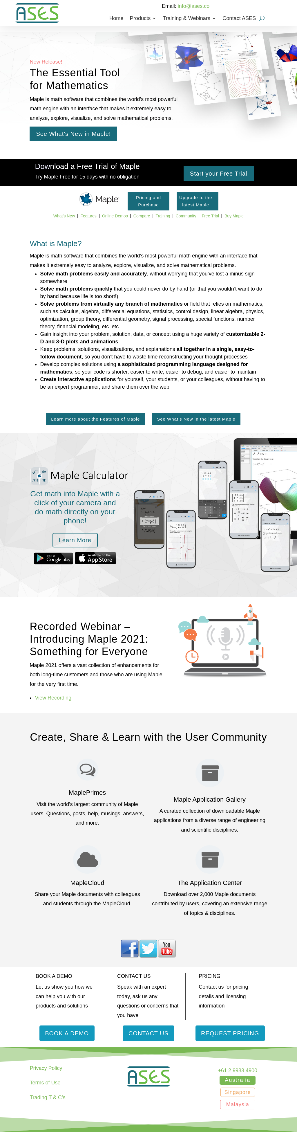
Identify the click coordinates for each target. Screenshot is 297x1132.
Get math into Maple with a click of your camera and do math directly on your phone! (75, 507)
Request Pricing (230, 1033)
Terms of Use (45, 1083)
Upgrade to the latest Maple (195, 201)
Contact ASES (239, 18)
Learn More (75, 540)
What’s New (64, 216)
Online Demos (115, 216)
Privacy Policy (46, 1068)
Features (88, 216)
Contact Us (148, 1033)
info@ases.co (193, 6)
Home (116, 18)
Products (140, 18)
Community (186, 216)
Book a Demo (67, 1033)
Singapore (237, 1092)
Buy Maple (234, 216)
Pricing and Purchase (148, 201)
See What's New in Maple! (73, 134)
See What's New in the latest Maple (196, 419)
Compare (141, 216)
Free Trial (210, 216)
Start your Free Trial (218, 173)
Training (162, 216)
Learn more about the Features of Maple (95, 419)
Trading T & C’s (47, 1098)
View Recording (53, 698)
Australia (237, 1080)
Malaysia (237, 1105)
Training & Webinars (186, 18)
